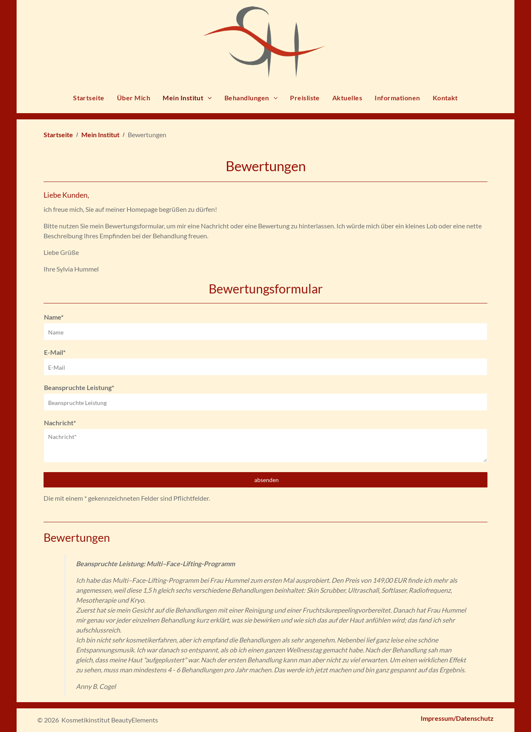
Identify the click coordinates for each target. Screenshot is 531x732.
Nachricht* (60, 423)
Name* (53, 317)
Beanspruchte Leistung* (79, 387)
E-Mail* (55, 352)
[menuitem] (89, 100)
